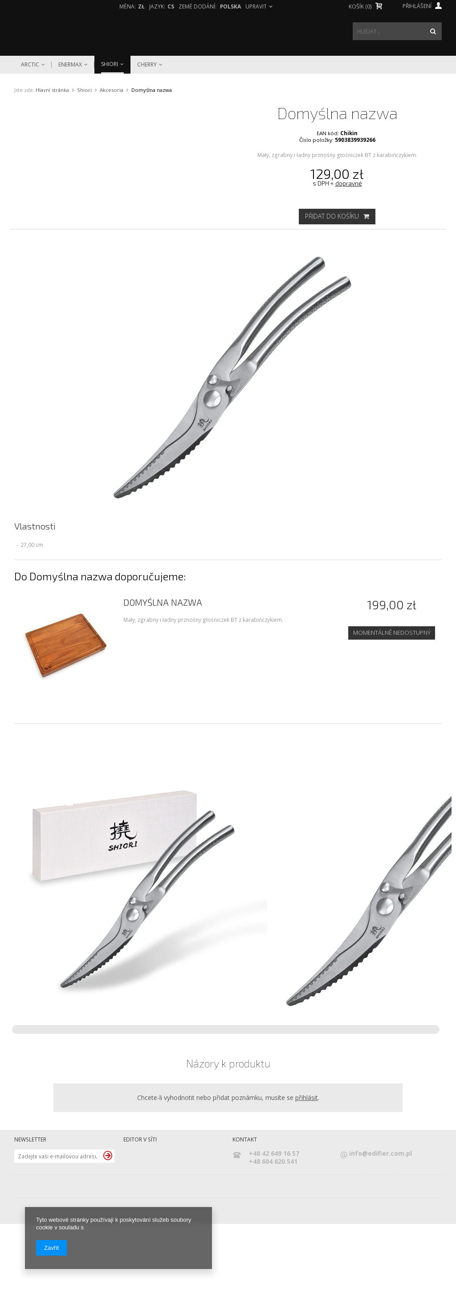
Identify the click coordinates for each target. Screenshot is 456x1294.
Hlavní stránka (52, 90)
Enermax (70, 65)
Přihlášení (422, 6)
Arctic (30, 65)
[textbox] (397, 31)
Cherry (147, 65)
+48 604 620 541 (273, 1231)
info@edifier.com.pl (380, 1223)
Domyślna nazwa (162, 672)
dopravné (348, 183)
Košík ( (360, 6)
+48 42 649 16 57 (274, 1223)
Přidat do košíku (337, 216)
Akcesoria (111, 90)
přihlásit (306, 1167)
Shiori (109, 64)
